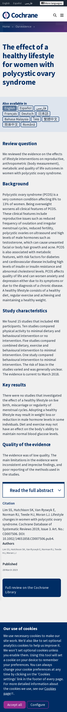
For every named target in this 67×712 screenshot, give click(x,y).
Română (29, 124)
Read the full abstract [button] (31, 490)
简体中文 (11, 124)
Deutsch (27, 113)
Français (10, 113)
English (6, 3)
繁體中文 (50, 119)
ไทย (36, 119)
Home (6, 26)
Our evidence (23, 26)
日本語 (43, 113)
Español (17, 3)
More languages (51, 3)
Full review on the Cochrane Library (27, 589)
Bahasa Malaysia (16, 119)
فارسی (28, 3)
